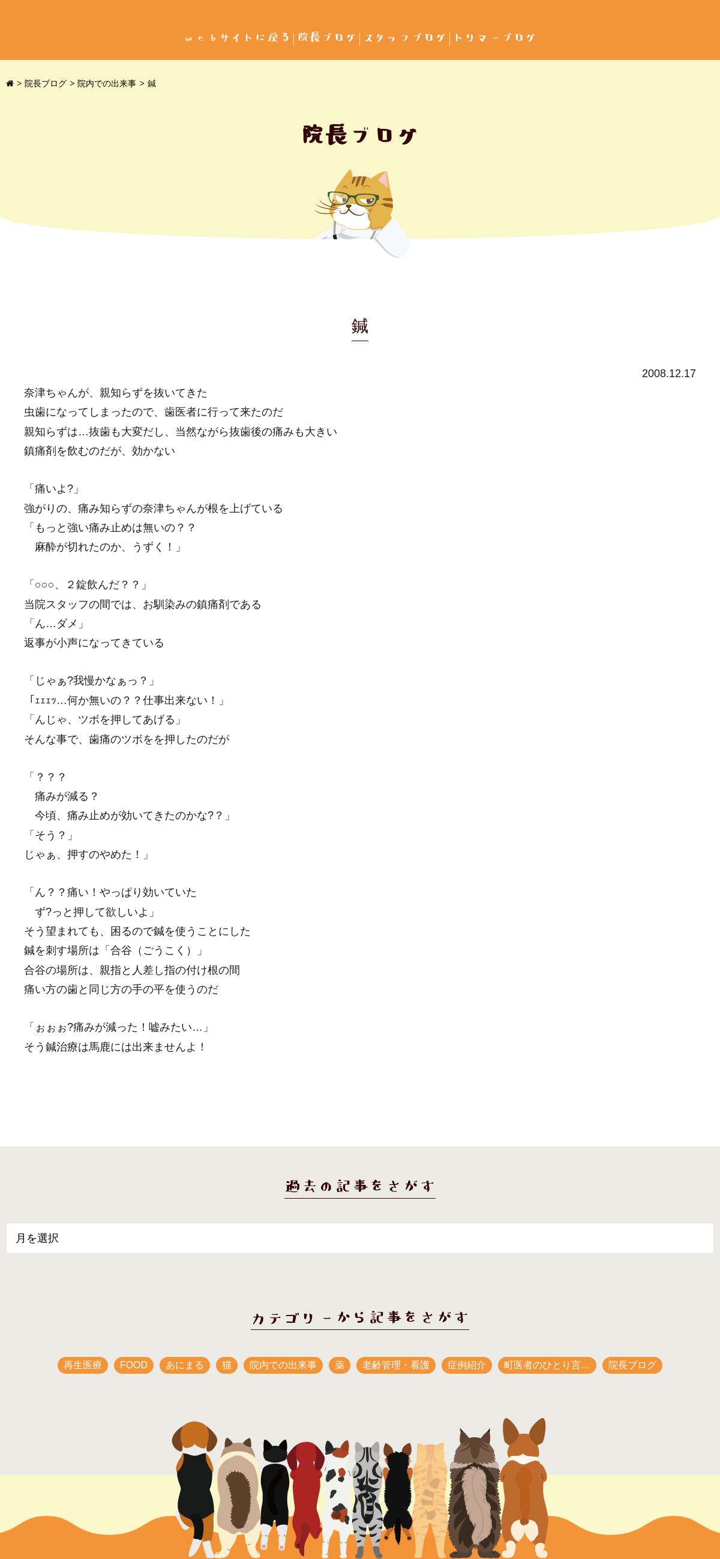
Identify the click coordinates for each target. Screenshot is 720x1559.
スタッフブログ (405, 38)
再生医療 (83, 1365)
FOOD (134, 1365)
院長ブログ (327, 38)
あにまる (185, 1365)
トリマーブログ (495, 38)
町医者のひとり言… (547, 1365)
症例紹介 (467, 1365)
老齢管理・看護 (396, 1365)
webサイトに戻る (237, 38)
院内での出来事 (106, 83)
